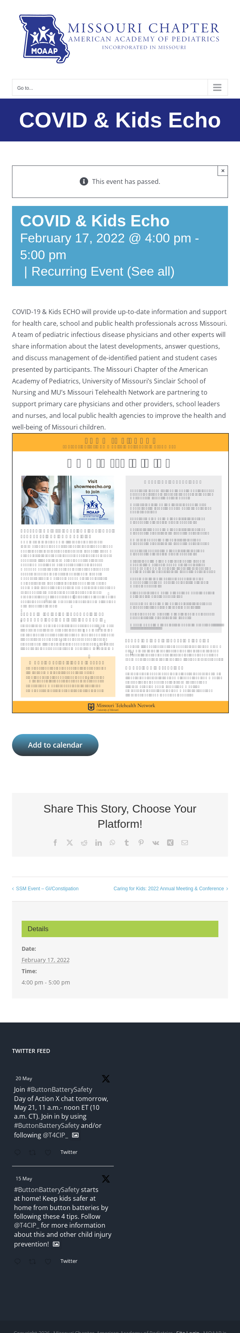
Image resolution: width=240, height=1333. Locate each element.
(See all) (151, 271)
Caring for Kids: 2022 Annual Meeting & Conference (168, 888)
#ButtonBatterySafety (59, 1089)
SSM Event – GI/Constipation (47, 888)
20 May (24, 1078)
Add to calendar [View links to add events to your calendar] (55, 745)
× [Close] (223, 170)
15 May (24, 1178)
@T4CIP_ (55, 1135)
